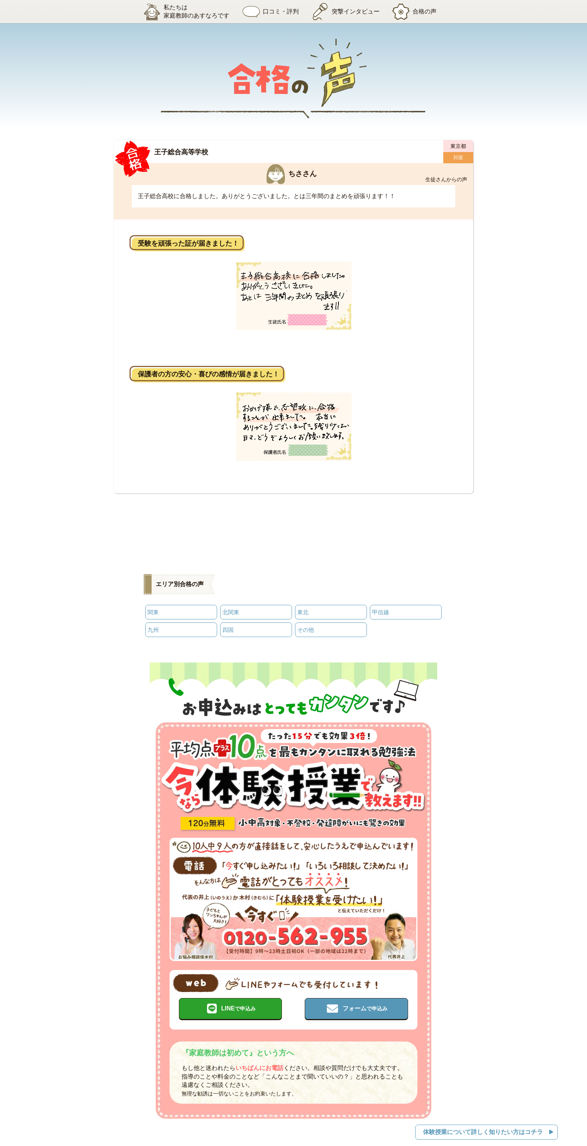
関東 (153, 611)
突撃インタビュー (345, 11)
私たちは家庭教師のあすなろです (182, 11)
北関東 (230, 611)
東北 (302, 611)
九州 (153, 628)
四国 (228, 628)
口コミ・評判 (268, 11)
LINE (238, 1006)
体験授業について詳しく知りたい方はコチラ (482, 1129)
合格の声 (417, 11)
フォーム (365, 1006)
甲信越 (380, 611)
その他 (305, 628)
